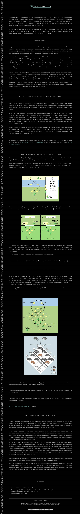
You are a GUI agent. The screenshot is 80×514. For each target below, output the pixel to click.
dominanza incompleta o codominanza (32, 142)
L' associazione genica (24, 406)
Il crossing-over (13, 406)
